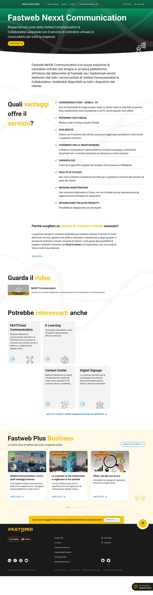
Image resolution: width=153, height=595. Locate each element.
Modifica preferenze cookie (91, 570)
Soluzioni (64, 4)
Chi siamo (57, 543)
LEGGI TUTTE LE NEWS (131, 444)
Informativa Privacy (60, 570)
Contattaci (107, 543)
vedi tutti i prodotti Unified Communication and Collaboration (75, 414)
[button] (68, 507)
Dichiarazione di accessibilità (112, 570)
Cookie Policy (74, 570)
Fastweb (57, 538)
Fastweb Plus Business (62, 547)
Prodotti (72, 4)
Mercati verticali (53, 4)
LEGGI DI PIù (36, 256)
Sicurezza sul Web (60, 557)
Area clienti (108, 538)
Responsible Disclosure (62, 562)
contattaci (14, 43)
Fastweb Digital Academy (62, 552)
